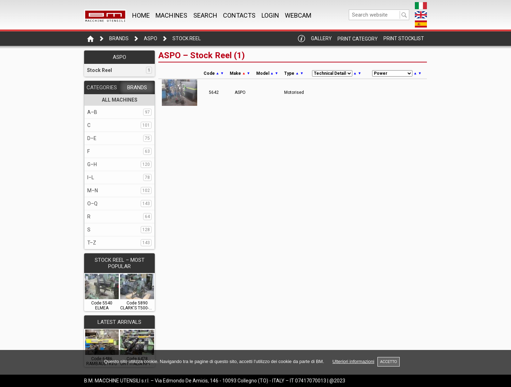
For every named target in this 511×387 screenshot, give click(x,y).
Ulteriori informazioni (353, 361)
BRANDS (137, 87)
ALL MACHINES (119, 100)
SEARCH (205, 15)
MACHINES (171, 15)
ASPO (150, 38)
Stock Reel (186, 38)
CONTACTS (239, 15)
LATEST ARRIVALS (119, 322)
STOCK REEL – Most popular (120, 263)
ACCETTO (388, 362)
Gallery (321, 38)
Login (270, 15)
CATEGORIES (102, 87)
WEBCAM (298, 15)
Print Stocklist (403, 38)
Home (141, 15)
